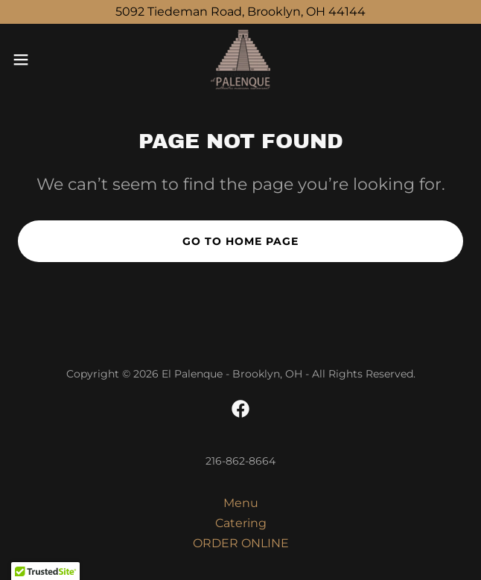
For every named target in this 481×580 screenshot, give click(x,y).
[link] (240, 59)
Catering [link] (241, 523)
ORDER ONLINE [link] (241, 543)
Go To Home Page (240, 241)
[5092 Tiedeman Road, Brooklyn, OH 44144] (240, 12)
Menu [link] (240, 503)
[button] (41, 59)
